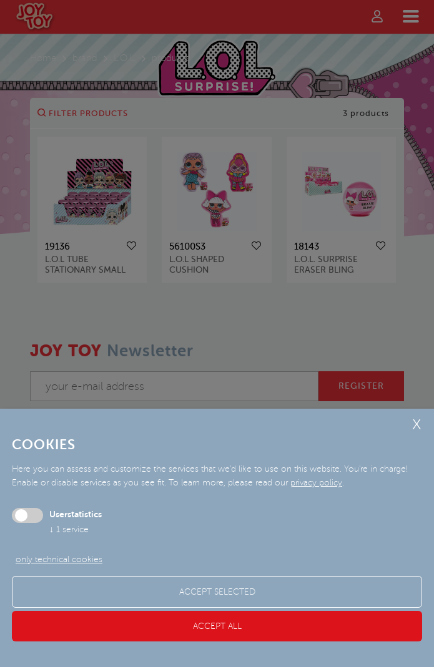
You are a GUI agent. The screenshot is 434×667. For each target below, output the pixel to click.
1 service (69, 529)
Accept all (217, 626)
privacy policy (316, 482)
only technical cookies (59, 559)
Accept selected (217, 591)
